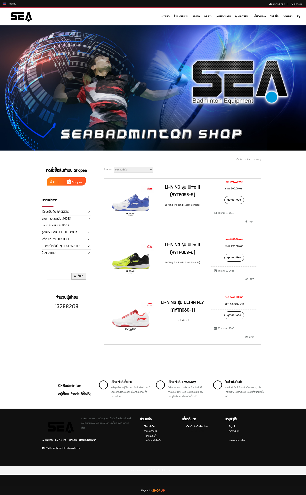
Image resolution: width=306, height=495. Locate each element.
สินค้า (249, 159)
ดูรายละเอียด (234, 200)
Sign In (232, 426)
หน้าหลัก (239, 159)
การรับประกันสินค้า (152, 441)
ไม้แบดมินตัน (181, 16)
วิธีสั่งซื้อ (274, 16)
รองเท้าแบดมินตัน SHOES (56, 218)
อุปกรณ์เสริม (242, 16)
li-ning (258, 159)
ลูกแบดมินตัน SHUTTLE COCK (59, 232)
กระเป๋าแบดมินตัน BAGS (55, 225)
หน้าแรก (165, 16)
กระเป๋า (207, 16)
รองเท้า (196, 16)
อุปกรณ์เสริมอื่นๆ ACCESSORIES (61, 246)
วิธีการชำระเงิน (150, 431)
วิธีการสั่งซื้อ (149, 426)
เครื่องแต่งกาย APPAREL (55, 239)
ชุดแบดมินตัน (223, 16)
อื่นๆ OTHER (49, 253)
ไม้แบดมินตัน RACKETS (55, 211)
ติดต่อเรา (287, 16)
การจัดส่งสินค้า (150, 436)
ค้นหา (79, 276)
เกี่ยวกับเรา (260, 16)
